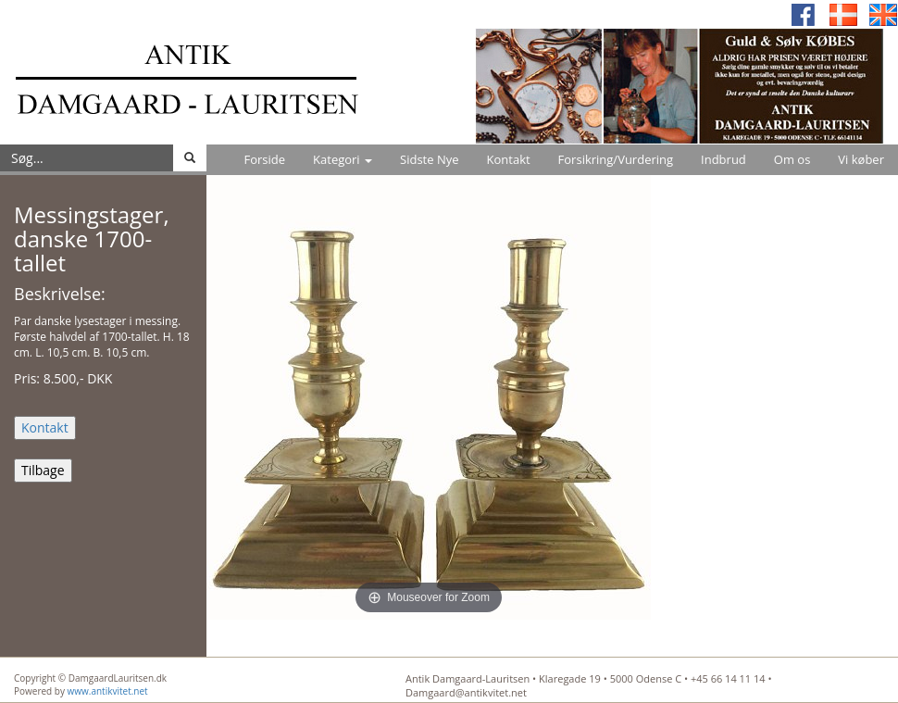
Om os (792, 159)
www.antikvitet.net (108, 690)
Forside (264, 159)
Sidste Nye (429, 159)
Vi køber (861, 159)
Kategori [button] (342, 159)
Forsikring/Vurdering (615, 159)
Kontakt (508, 159)
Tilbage (43, 470)
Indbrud (723, 159)
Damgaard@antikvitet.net (466, 692)
